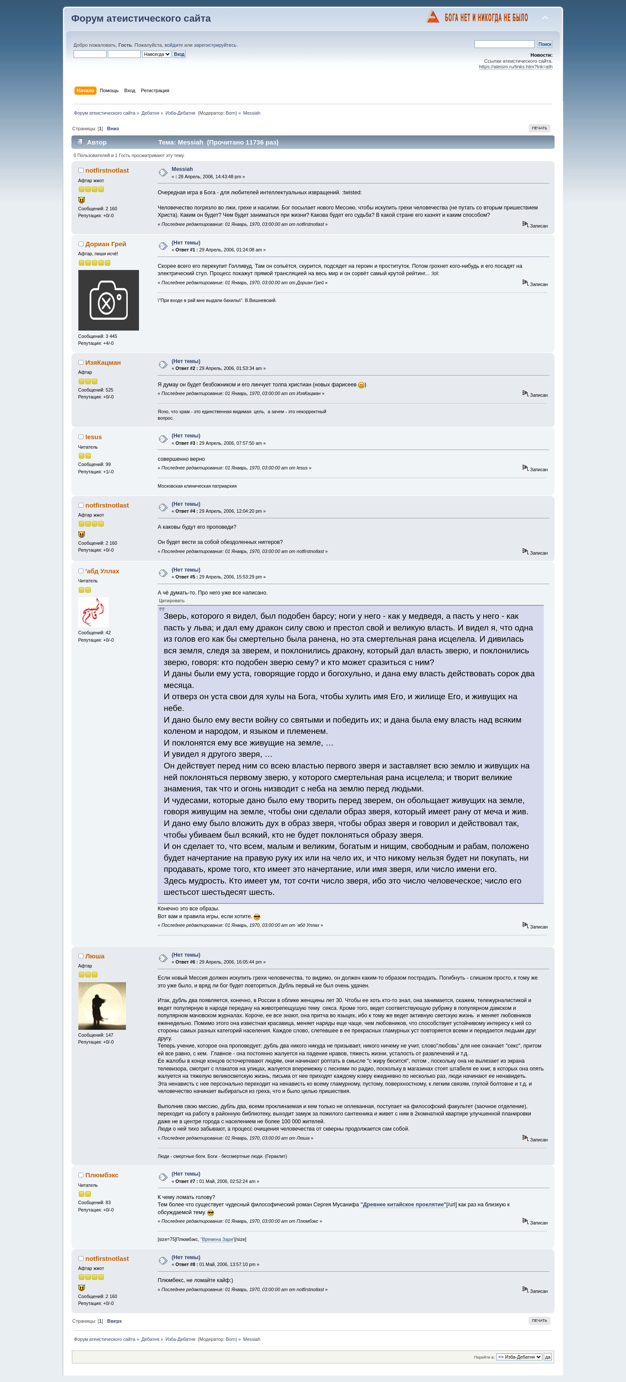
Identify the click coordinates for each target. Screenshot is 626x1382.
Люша (94, 956)
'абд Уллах (102, 571)
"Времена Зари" (217, 1239)
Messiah (182, 169)
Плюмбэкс (102, 1175)
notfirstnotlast (107, 170)
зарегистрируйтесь (215, 45)
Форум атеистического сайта (141, 18)
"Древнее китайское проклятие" (403, 1205)
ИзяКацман (103, 362)
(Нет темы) (186, 243)
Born (231, 113)
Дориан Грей (105, 243)
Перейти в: (484, 1357)
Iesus (93, 436)
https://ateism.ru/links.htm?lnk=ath (515, 66)
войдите (174, 45)
